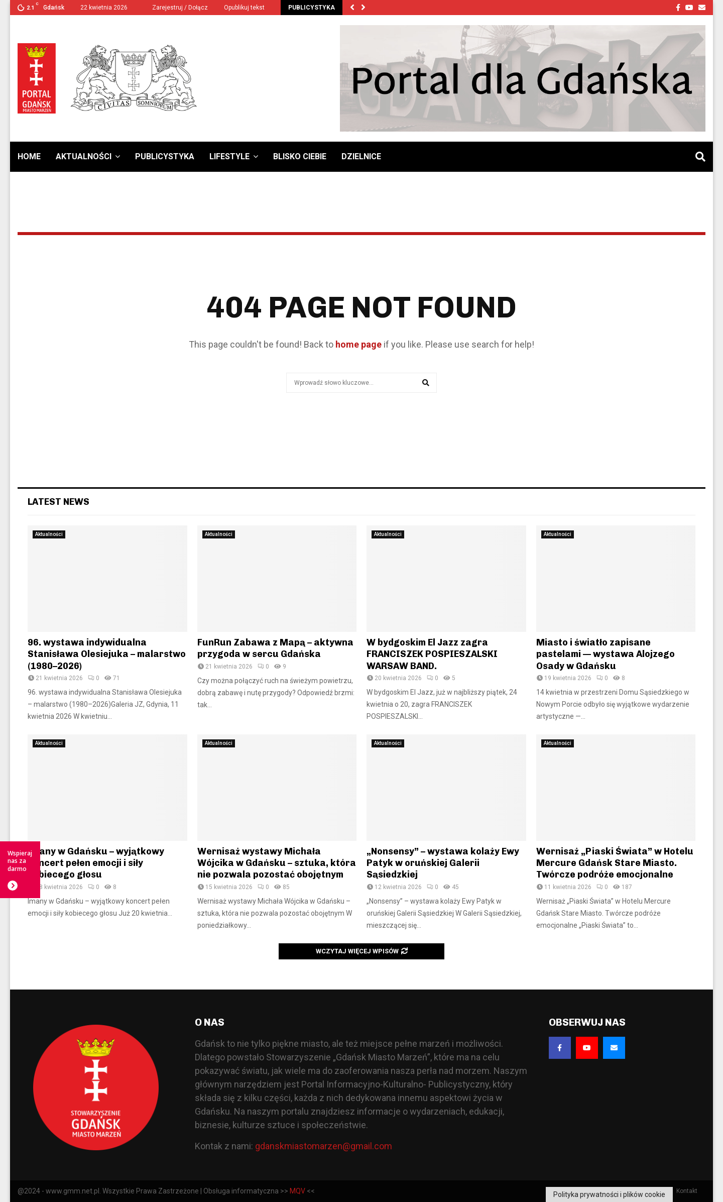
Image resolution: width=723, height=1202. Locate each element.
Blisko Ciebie (299, 156)
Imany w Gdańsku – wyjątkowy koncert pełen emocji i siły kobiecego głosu (96, 863)
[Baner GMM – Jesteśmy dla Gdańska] (522, 78)
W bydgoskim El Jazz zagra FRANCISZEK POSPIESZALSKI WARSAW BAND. (432, 654)
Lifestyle (229, 156)
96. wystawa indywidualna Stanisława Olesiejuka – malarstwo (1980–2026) (107, 654)
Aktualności (83, 156)
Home (29, 156)
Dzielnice (361, 156)
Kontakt (686, 1190)
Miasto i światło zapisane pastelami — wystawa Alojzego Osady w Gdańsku (605, 654)
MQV (297, 1191)
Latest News (58, 501)
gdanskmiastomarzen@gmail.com (323, 1146)
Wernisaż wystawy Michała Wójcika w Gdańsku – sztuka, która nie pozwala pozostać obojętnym (276, 863)
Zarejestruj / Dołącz (176, 7)
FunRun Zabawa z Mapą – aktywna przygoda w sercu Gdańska (275, 648)
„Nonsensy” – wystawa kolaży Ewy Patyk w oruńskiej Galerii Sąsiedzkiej (443, 863)
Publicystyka (164, 156)
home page (358, 344)
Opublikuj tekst (244, 7)
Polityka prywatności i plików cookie (609, 1194)
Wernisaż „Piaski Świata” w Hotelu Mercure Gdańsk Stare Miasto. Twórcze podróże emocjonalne (614, 863)
